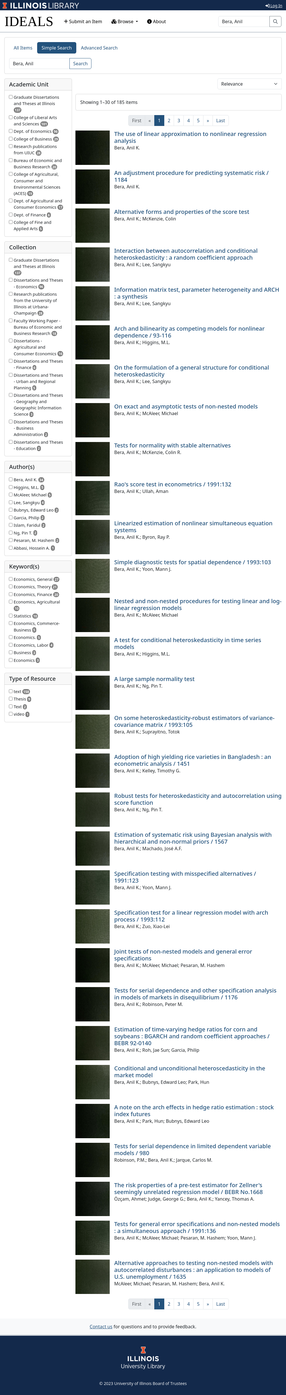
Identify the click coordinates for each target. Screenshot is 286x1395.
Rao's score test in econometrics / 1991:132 (172, 484)
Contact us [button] (101, 1326)
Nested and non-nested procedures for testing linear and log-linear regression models (198, 604)
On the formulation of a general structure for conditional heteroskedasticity (191, 371)
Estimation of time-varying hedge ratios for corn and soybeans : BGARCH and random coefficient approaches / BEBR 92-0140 (192, 1036)
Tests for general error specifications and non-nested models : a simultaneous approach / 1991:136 (197, 1227)
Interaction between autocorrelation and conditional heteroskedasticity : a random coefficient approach (186, 254)
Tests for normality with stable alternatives (172, 445)
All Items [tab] (23, 48)
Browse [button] (123, 21)
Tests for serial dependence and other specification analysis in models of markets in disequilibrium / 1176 (195, 993)
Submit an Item (83, 21)
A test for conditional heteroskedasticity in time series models (187, 643)
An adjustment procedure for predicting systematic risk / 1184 (191, 176)
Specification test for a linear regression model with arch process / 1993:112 (191, 916)
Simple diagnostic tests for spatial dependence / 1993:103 (192, 562)
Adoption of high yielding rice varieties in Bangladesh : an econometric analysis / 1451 (192, 760)
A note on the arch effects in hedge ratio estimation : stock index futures (194, 1110)
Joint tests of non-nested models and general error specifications (183, 955)
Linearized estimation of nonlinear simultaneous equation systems (193, 526)
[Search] (244, 21)
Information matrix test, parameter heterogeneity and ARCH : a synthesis (196, 293)
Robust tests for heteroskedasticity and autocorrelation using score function (198, 799)
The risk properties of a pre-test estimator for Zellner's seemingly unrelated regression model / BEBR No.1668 (188, 1188)
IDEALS (29, 21)
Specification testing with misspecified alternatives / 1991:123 (185, 877)
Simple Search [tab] (57, 48)
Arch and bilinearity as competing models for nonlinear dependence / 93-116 (189, 332)
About (156, 21)
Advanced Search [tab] (99, 48)
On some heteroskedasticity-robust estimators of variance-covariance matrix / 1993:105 (194, 721)
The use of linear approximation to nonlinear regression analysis (190, 137)
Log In (273, 5)
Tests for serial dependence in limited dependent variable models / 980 (192, 1149)
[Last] (221, 120)
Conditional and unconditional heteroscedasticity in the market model (189, 1071)
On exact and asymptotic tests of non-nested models (186, 406)
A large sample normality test (154, 679)
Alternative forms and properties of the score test (181, 212)
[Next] (208, 120)
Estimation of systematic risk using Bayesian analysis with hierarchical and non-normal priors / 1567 (193, 838)
